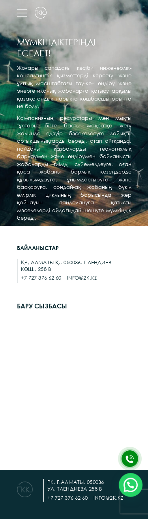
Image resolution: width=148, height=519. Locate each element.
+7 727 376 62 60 (41, 277)
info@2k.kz (82, 277)
